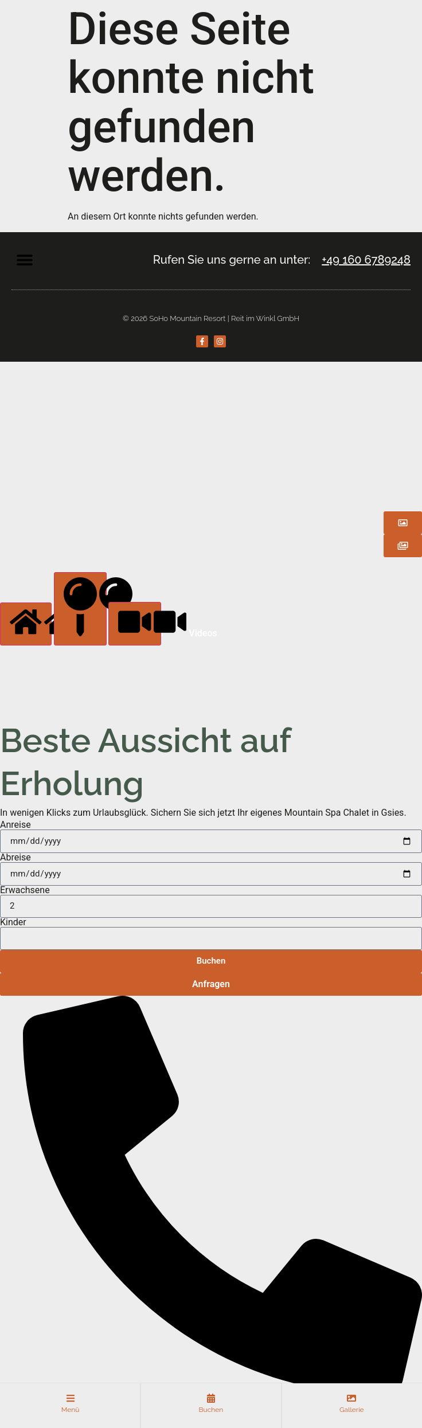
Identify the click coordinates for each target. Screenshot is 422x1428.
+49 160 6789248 (366, 260)
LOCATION (34, 468)
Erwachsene (25, 890)
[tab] (26, 624)
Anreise (15, 825)
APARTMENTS (42, 415)
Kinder (13, 922)
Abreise (15, 857)
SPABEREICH (39, 442)
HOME (25, 389)
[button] (24, 259)
